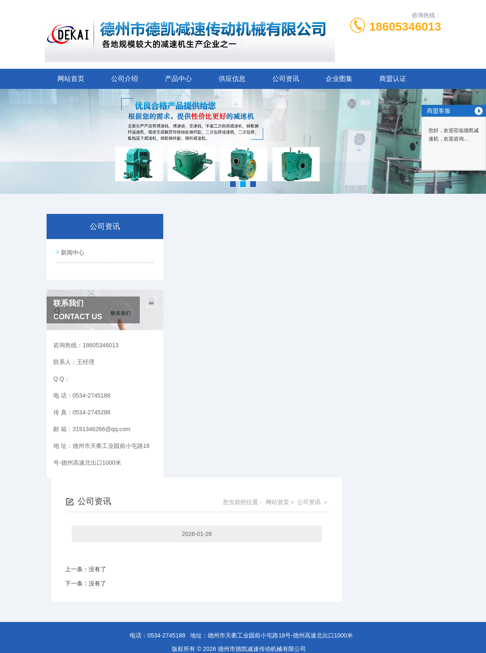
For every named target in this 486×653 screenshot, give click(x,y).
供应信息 (232, 78)
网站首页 (70, 78)
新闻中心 (72, 250)
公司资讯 (285, 78)
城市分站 (22, 618)
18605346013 (405, 26)
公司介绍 (124, 78)
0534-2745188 (166, 524)
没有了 (196, 305)
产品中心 (178, 78)
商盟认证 (392, 78)
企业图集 (339, 78)
